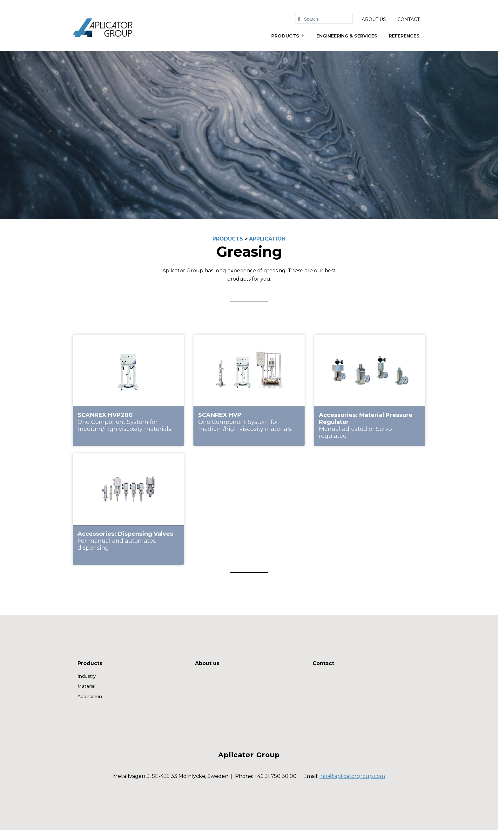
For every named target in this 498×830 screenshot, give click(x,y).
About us (374, 19)
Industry (86, 676)
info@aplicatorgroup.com (352, 776)
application (267, 239)
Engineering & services (346, 36)
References (404, 36)
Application (89, 696)
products (227, 239)
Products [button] (288, 36)
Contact (408, 19)
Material (86, 686)
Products (89, 663)
